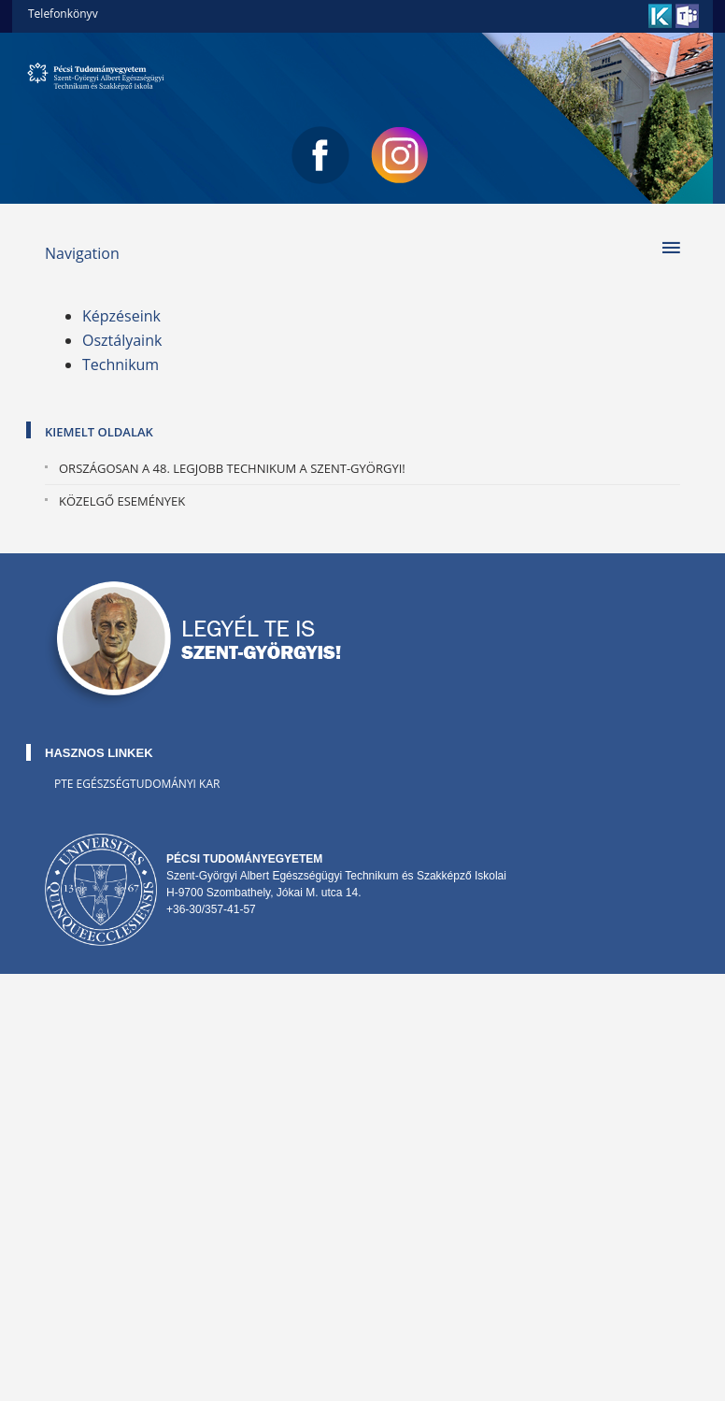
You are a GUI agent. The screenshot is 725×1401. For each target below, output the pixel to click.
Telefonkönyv (63, 13)
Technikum (120, 364)
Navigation (82, 253)
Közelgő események (122, 501)
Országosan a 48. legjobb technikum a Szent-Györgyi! (232, 468)
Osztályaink (122, 340)
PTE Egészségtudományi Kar (137, 784)
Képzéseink (121, 316)
